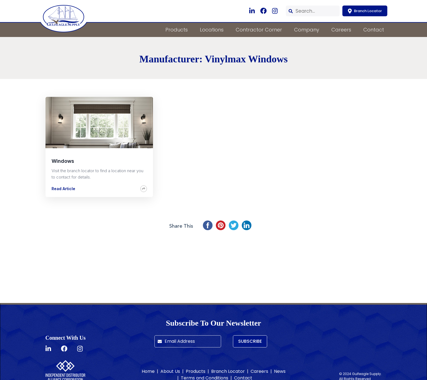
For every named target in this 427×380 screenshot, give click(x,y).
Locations (212, 29)
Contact (373, 29)
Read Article (63, 188)
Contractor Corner (259, 29)
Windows (63, 161)
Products (176, 29)
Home (148, 371)
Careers (341, 29)
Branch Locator (365, 11)
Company (306, 29)
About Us (170, 371)
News (280, 371)
